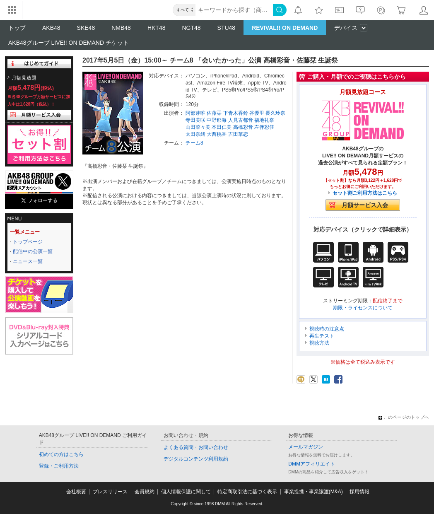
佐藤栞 (214, 113)
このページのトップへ (404, 417)
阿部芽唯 (195, 113)
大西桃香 (217, 134)
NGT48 (191, 27)
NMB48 (121, 27)
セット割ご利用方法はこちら (365, 193)
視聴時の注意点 (326, 329)
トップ (17, 27)
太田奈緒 (195, 134)
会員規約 (144, 492)
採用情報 (359, 492)
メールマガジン (305, 447)
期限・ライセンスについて (363, 308)
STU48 (226, 27)
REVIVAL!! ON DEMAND (285, 27)
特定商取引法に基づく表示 (247, 492)
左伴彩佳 (264, 127)
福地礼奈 (264, 120)
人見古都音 (240, 120)
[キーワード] (234, 10)
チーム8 (194, 143)
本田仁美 (221, 127)
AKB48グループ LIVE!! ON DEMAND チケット (68, 42)
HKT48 (156, 27)
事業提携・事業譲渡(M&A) (313, 492)
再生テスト (321, 336)
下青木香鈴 (235, 113)
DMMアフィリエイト (311, 464)
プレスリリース (110, 492)
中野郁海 (217, 120)
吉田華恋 (238, 134)
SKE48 (86, 27)
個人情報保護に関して (186, 492)
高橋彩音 (243, 127)
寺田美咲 (195, 120)
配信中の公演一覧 (33, 251)
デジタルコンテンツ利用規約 (196, 459)
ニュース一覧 (28, 261)
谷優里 (256, 113)
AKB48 (51, 27)
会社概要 (76, 492)
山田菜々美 (198, 127)
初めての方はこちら (61, 454)
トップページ (28, 242)
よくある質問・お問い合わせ (196, 447)
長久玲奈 (275, 113)
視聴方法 (319, 343)
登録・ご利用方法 (59, 466)
